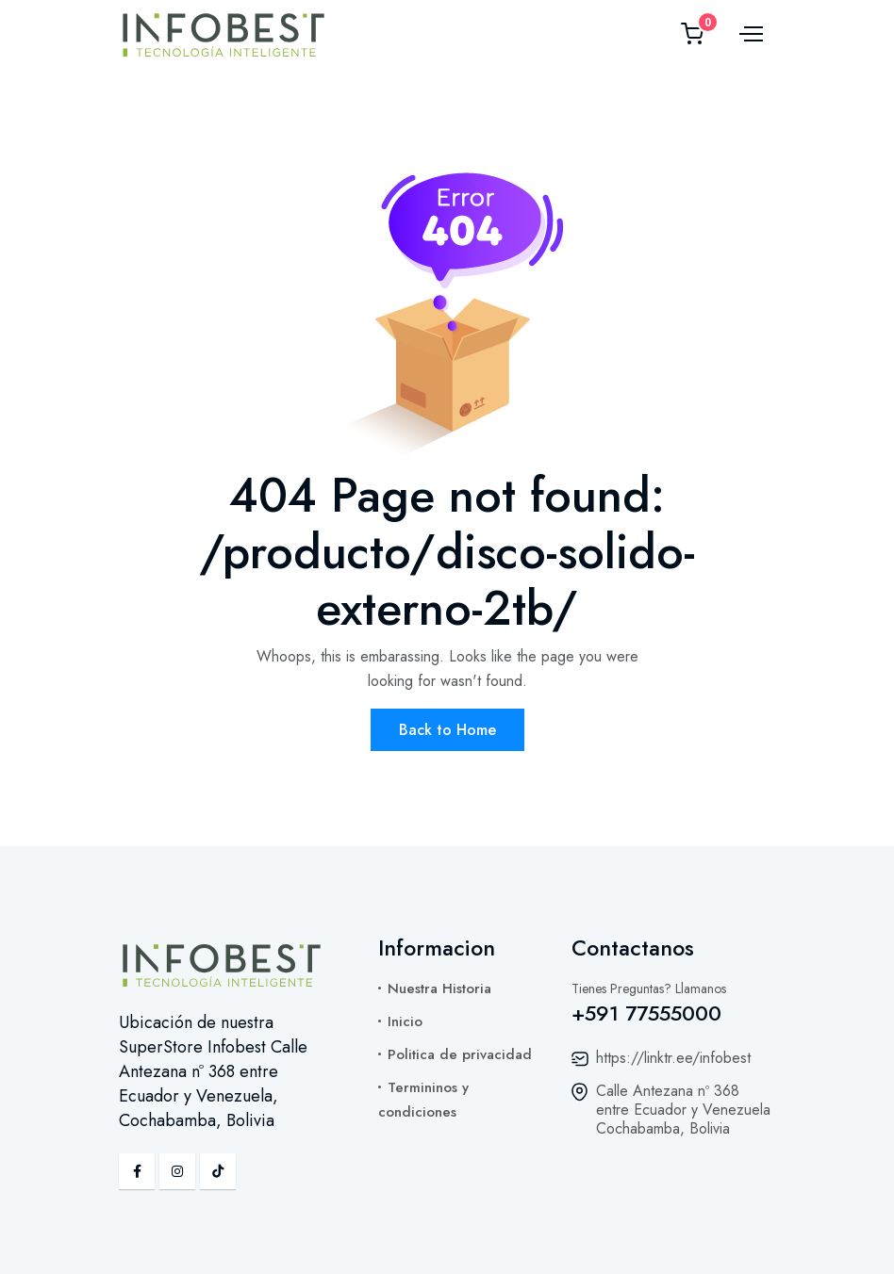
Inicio (405, 1021)
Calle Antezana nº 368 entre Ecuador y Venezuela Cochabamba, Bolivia (683, 1109)
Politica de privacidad (460, 1054)
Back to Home (447, 730)
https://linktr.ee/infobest (673, 1058)
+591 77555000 (646, 1013)
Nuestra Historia (439, 988)
